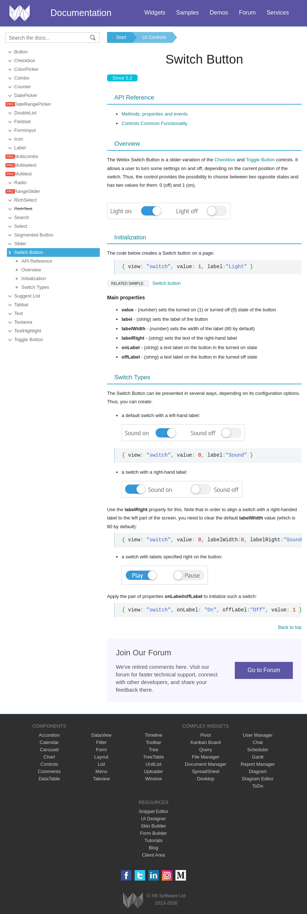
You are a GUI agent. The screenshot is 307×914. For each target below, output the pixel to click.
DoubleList (25, 113)
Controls (49, 764)
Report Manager (258, 764)
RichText (23, 208)
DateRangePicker (32, 104)
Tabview (101, 778)
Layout (101, 757)
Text (18, 313)
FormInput (25, 130)
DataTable (49, 778)
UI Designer (153, 818)
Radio (20, 182)
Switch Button (28, 252)
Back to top (290, 627)
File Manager (206, 757)
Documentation (80, 13)
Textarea (23, 322)
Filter (101, 742)
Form (101, 749)
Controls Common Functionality (154, 123)
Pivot (205, 735)
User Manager (258, 735)
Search (21, 217)
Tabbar (21, 304)
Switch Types (35, 287)
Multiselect (25, 165)
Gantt (257, 757)
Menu (101, 771)
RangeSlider (27, 191)
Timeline (154, 735)
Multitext (23, 174)
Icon (18, 139)
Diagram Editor (258, 778)
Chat (258, 742)
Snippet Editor (153, 811)
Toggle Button (28, 339)
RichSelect (25, 200)
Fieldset (22, 121)
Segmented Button (33, 235)
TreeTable (153, 757)
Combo (21, 78)
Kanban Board (206, 742)
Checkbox (24, 60)
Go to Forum (263, 670)
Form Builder (153, 833)
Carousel (49, 749)
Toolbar (153, 742)
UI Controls (154, 37)
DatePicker (25, 95)
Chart (49, 757)
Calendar (49, 742)
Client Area (153, 855)
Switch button (144, 283)
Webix (133, 900)
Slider (20, 243)
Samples (187, 12)
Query (205, 749)
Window (153, 778)
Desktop (205, 778)
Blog (153, 847)
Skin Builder (153, 826)
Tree (153, 749)
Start (121, 37)
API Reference (36, 261)
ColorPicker (26, 69)
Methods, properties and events (155, 114)
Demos (219, 12)
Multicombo (26, 156)
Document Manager (205, 764)
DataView (101, 735)
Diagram (258, 771)
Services (278, 12)
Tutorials (153, 840)
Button (21, 51)
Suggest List (27, 296)
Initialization (33, 278)
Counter (22, 86)
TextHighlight (27, 330)
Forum (247, 12)
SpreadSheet (206, 771)
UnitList (153, 764)
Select (20, 226)
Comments (49, 771)
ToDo (257, 786)
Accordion (49, 735)
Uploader (153, 771)
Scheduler (258, 749)
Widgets (154, 12)
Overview (31, 269)
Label (20, 147)
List (101, 764)
